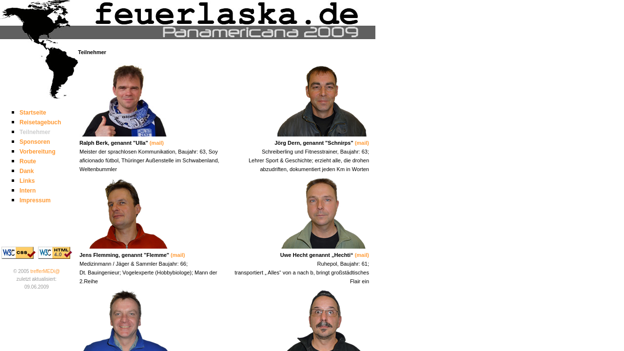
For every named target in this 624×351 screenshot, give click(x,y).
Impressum (35, 200)
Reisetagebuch (40, 122)
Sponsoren (35, 141)
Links (27, 180)
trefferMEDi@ (45, 271)
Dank (27, 171)
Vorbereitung (38, 151)
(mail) (157, 143)
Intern (28, 190)
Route (28, 161)
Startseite (33, 112)
